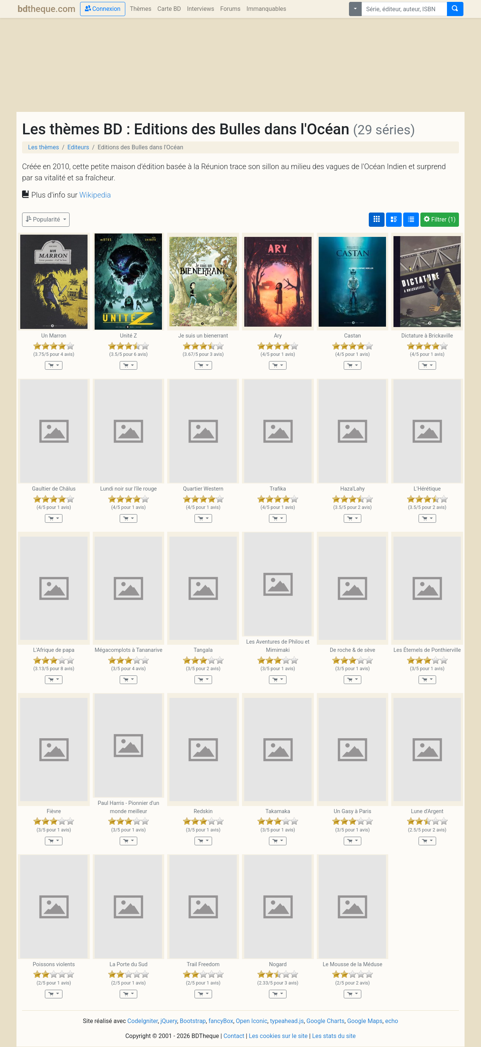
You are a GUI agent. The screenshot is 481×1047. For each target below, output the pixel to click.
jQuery (168, 1021)
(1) (440, 219)
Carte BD (169, 8)
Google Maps (364, 1021)
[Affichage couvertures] (377, 220)
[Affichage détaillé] (394, 220)
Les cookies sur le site (278, 1036)
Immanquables (266, 8)
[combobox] (404, 9)
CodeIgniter (143, 1021)
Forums (230, 8)
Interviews (200, 8)
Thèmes (140, 8)
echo (391, 1021)
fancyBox (220, 1021)
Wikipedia (95, 194)
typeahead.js (287, 1021)
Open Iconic (251, 1021)
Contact (233, 1036)
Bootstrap (193, 1021)
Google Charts (325, 1021)
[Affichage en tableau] (411, 220)
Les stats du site (334, 1036)
